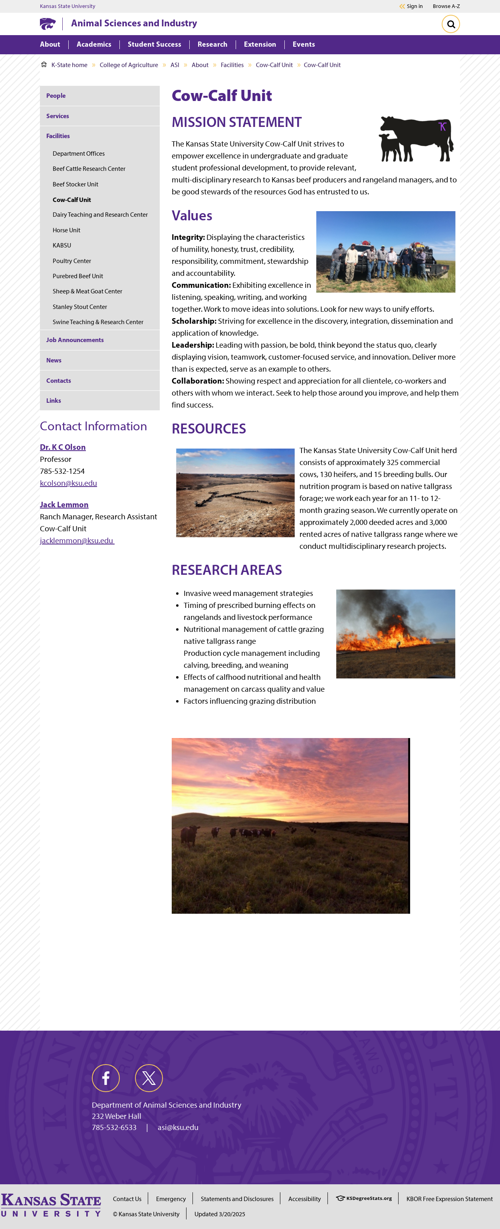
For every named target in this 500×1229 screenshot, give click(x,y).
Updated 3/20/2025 (219, 1214)
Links (53, 400)
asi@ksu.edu (178, 1127)
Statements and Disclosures (237, 1199)
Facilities (232, 65)
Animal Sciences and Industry (134, 23)
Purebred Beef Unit (78, 276)
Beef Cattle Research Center (89, 168)
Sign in (415, 6)
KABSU (62, 245)
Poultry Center (72, 261)
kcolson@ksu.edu (68, 483)
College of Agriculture (129, 65)
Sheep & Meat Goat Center (87, 291)
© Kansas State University (146, 1214)
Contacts (58, 380)
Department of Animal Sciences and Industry (166, 1105)
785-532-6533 (114, 1127)
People (55, 95)
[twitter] (149, 1078)
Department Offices (79, 153)
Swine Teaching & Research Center (98, 322)
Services (57, 116)
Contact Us (127, 1199)
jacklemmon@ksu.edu (77, 540)
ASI (175, 65)
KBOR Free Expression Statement (450, 1199)
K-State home (64, 65)
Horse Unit (66, 230)
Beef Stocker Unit (75, 184)
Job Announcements (75, 340)
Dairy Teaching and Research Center (100, 214)
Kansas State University (67, 6)
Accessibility (304, 1199)
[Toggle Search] (451, 24)
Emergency (171, 1199)
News (54, 360)
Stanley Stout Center (80, 307)
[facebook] (106, 1078)
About (200, 65)
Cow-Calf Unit (274, 65)
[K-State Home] (48, 24)
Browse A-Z (446, 6)
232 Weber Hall (116, 1116)
